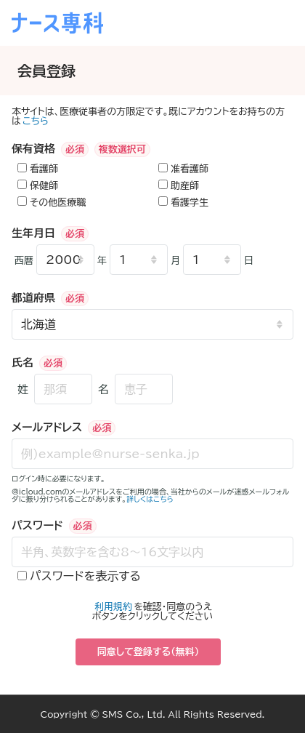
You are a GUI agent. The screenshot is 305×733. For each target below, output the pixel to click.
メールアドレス (47, 427)
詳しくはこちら (150, 498)
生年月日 (33, 233)
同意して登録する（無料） (148, 652)
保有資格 (33, 148)
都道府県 (33, 297)
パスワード (37, 525)
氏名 (22, 362)
